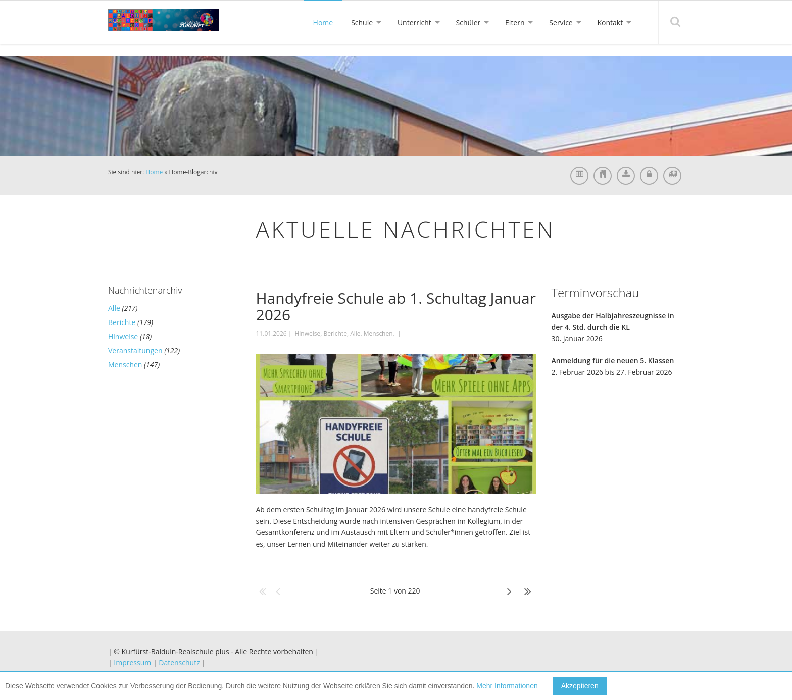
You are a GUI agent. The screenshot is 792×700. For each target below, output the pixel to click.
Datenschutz (179, 662)
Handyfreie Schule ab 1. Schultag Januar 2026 (396, 306)
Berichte (121, 322)
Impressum (132, 662)
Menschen (125, 364)
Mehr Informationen (506, 686)
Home (154, 172)
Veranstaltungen (135, 350)
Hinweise (123, 336)
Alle (114, 308)
